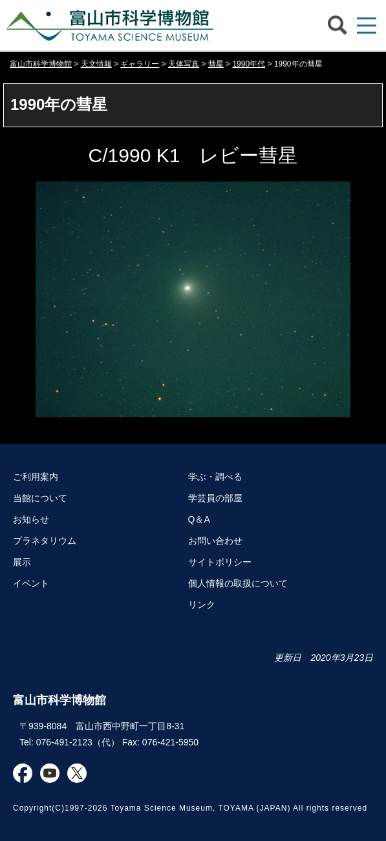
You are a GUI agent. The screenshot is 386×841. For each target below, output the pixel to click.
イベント (31, 583)
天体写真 (183, 63)
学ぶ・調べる (215, 477)
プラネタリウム (44, 540)
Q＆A (199, 519)
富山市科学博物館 (113, 25)
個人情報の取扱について (238, 583)
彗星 (216, 63)
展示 (22, 562)
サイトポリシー (220, 562)
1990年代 (248, 63)
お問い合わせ (215, 540)
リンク (201, 604)
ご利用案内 (35, 477)
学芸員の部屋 (215, 498)
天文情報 (96, 63)
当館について (40, 498)
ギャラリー (139, 63)
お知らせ (31, 519)
